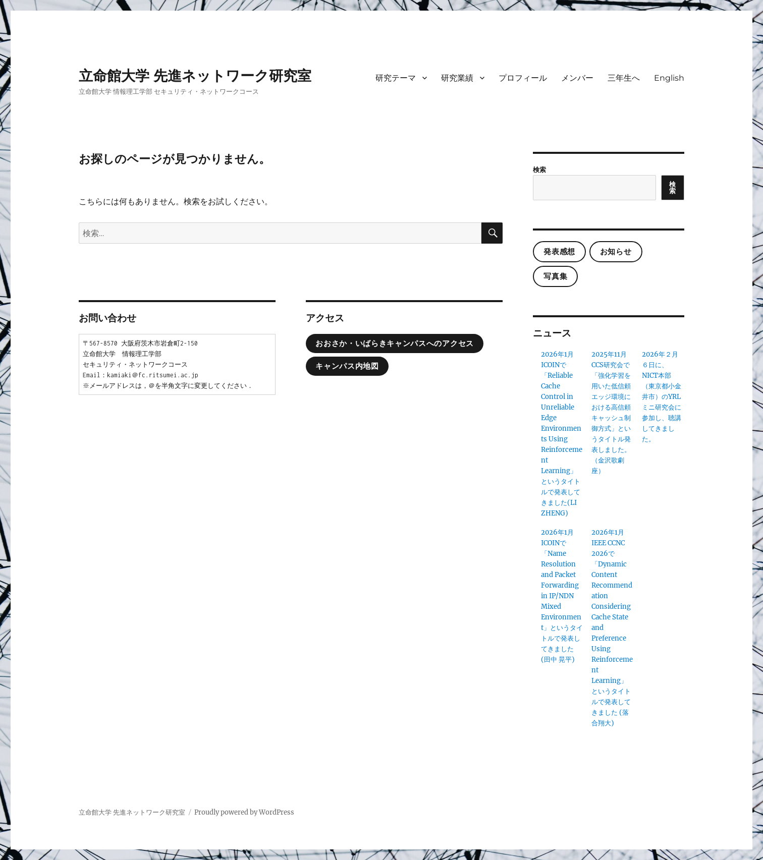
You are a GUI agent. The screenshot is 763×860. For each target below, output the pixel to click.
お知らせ (616, 251)
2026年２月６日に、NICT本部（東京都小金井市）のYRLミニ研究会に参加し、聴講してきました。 (661, 396)
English (669, 78)
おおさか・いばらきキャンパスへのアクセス (394, 343)
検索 (539, 169)
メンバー (577, 78)
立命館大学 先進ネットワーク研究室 (195, 75)
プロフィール (523, 78)
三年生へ (624, 78)
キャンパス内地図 (346, 366)
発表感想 (559, 251)
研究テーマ (395, 78)
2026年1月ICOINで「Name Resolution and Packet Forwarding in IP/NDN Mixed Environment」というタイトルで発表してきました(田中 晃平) (562, 596)
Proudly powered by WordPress (244, 812)
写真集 (555, 276)
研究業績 (457, 78)
